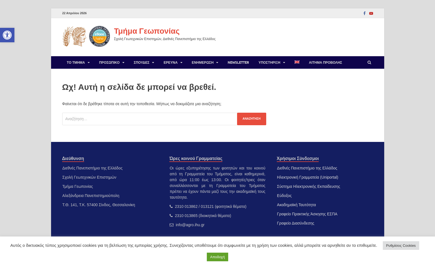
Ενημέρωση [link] (202, 62)
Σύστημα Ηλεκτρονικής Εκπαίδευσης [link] (308, 186)
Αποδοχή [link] (217, 257)
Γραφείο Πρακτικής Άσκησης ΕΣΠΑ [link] (307, 214)
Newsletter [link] (238, 62)
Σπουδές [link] (142, 62)
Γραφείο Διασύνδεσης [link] (295, 223)
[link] (7, 35)
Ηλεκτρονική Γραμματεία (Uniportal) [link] (307, 177)
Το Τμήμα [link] (76, 62)
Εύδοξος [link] (284, 195)
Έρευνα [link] (170, 62)
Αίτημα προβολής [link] (325, 62)
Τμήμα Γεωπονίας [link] (147, 30)
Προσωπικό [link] (109, 62)
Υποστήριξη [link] (269, 62)
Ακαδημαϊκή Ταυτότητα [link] (296, 205)
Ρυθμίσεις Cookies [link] (401, 245)
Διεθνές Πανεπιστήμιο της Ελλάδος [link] (307, 168)
